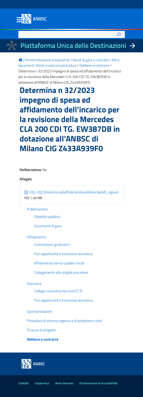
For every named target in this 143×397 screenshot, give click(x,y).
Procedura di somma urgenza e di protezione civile (64, 320)
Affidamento (36, 237)
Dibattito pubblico (47, 216)
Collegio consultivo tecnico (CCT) (58, 291)
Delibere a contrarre (42, 339)
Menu (19, 20)
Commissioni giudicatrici (52, 244)
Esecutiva (34, 283)
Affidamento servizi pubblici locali (59, 263)
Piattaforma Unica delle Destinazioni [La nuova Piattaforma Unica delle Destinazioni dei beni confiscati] (73, 45)
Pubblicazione (37, 209)
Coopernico (42, 383)
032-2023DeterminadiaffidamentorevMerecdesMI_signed (71, 192)
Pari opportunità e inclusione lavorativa (63, 254)
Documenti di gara (48, 226)
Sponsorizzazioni (39, 311)
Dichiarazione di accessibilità (98, 383)
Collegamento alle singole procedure (61, 272)
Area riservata (64, 383)
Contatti (23, 383)
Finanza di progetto (41, 330)
